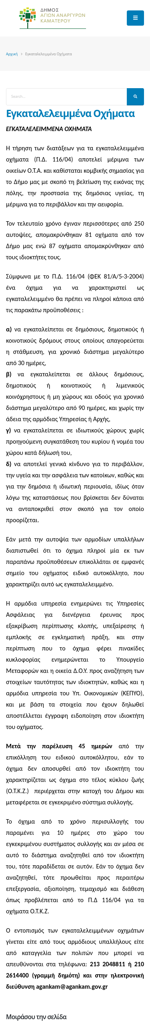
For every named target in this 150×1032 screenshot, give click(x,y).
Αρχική (12, 54)
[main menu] (135, 18)
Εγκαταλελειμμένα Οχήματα (70, 113)
